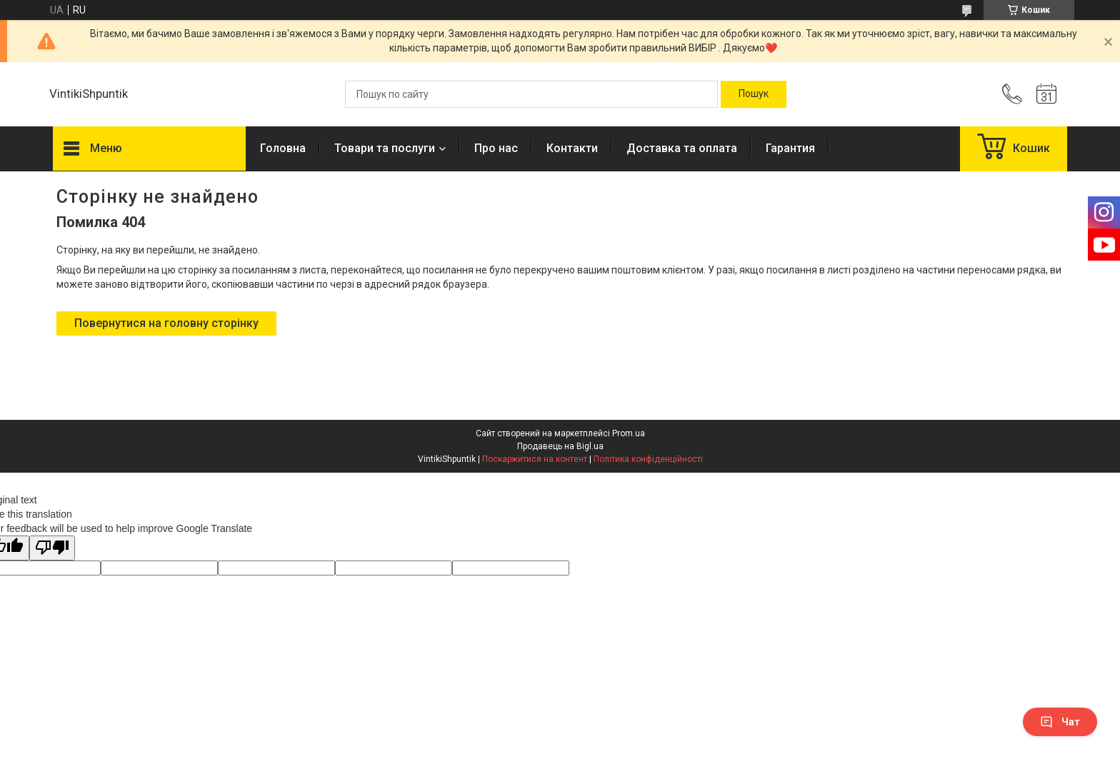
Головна (283, 148)
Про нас (496, 148)
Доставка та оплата (681, 148)
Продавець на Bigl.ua (560, 446)
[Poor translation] (52, 548)
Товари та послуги (384, 148)
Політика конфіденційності (648, 459)
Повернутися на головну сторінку (166, 323)
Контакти (572, 148)
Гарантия (790, 148)
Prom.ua (628, 433)
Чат (1060, 721)
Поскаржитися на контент (534, 459)
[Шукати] (753, 94)
